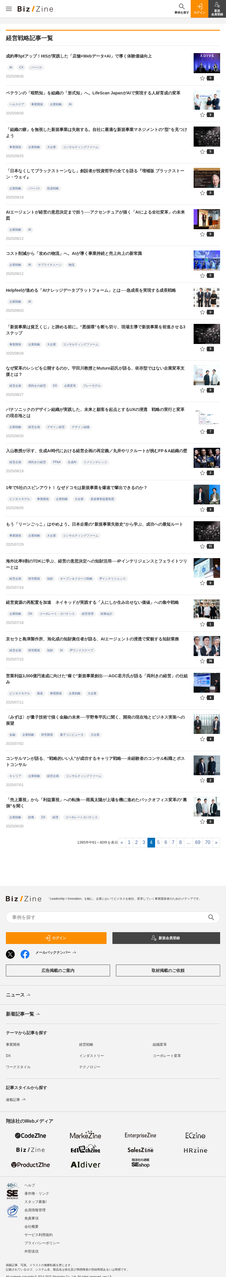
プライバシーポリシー (42, 1240)
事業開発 (37, 104)
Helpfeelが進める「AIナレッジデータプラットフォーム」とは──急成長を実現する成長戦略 (91, 290)
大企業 (51, 147)
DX (55, 385)
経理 (55, 817)
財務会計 (106, 613)
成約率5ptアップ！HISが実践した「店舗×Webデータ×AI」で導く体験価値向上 (79, 56)
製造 (40, 693)
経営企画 (15, 385)
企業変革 (70, 385)
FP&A (57, 462)
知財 (50, 578)
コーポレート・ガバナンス (57, 613)
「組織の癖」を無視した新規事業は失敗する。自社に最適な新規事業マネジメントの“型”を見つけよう (96, 132)
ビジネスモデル (19, 499)
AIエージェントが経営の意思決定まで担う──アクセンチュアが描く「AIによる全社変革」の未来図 (95, 215)
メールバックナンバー (56, 953)
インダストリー (91, 1056)
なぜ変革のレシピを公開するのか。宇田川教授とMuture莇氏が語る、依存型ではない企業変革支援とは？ (95, 371)
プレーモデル (92, 385)
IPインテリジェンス (112, 578)
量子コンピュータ (72, 734)
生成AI (72, 462)
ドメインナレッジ (95, 462)
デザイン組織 (80, 427)
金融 (12, 734)
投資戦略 (53, 188)
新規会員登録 (165, 938)
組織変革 (160, 1044)
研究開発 (34, 578)
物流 (71, 264)
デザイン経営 (56, 427)
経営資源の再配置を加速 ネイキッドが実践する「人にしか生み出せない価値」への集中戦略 (92, 602)
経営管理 (88, 613)
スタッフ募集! (35, 1199)
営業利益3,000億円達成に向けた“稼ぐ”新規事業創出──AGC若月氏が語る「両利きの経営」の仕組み (97, 678)
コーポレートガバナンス (81, 817)
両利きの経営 (37, 385)
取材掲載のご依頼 (168, 970)
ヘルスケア (16, 104)
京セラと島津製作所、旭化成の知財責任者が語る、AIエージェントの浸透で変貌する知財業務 (92, 639)
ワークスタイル (18, 1067)
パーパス (36, 67)
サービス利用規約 (38, 1232)
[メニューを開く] (9, 9)
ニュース (18, 995)
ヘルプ (29, 1182)
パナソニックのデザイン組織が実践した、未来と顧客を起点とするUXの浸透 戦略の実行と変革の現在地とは (95, 412)
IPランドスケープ (81, 650)
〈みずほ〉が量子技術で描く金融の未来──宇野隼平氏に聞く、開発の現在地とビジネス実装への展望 (95, 720)
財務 (31, 817)
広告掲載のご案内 (57, 970)
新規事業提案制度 (102, 499)
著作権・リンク (36, 1191)
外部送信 (31, 1248)
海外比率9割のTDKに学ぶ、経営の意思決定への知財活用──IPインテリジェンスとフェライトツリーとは (96, 564)
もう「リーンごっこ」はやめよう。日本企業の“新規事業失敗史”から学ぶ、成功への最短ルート (94, 524)
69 (197, 842)
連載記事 (16, 1100)
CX (21, 67)
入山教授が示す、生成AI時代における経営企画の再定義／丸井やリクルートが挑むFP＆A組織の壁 (96, 450)
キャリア (15, 776)
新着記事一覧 (23, 1014)
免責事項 (31, 1215)
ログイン (55, 938)
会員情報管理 (35, 1207)
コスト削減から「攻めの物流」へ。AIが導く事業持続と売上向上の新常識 (74, 253)
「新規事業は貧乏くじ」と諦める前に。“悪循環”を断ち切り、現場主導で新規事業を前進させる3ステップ (95, 329)
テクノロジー (89, 1067)
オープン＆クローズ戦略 (76, 578)
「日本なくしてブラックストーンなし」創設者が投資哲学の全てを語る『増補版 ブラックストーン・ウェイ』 (95, 173)
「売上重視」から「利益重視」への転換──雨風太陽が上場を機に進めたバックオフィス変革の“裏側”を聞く (96, 802)
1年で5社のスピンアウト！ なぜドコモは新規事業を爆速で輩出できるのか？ (76, 487)
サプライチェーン (50, 264)
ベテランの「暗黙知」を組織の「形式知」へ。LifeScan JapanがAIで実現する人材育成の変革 (93, 93)
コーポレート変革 (167, 1056)
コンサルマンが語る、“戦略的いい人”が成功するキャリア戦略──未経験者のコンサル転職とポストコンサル (95, 761)
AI (10, 67)
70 (207, 842)
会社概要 (31, 1224)
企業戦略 (56, 104)
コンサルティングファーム (80, 147)
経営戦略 (86, 1044)
